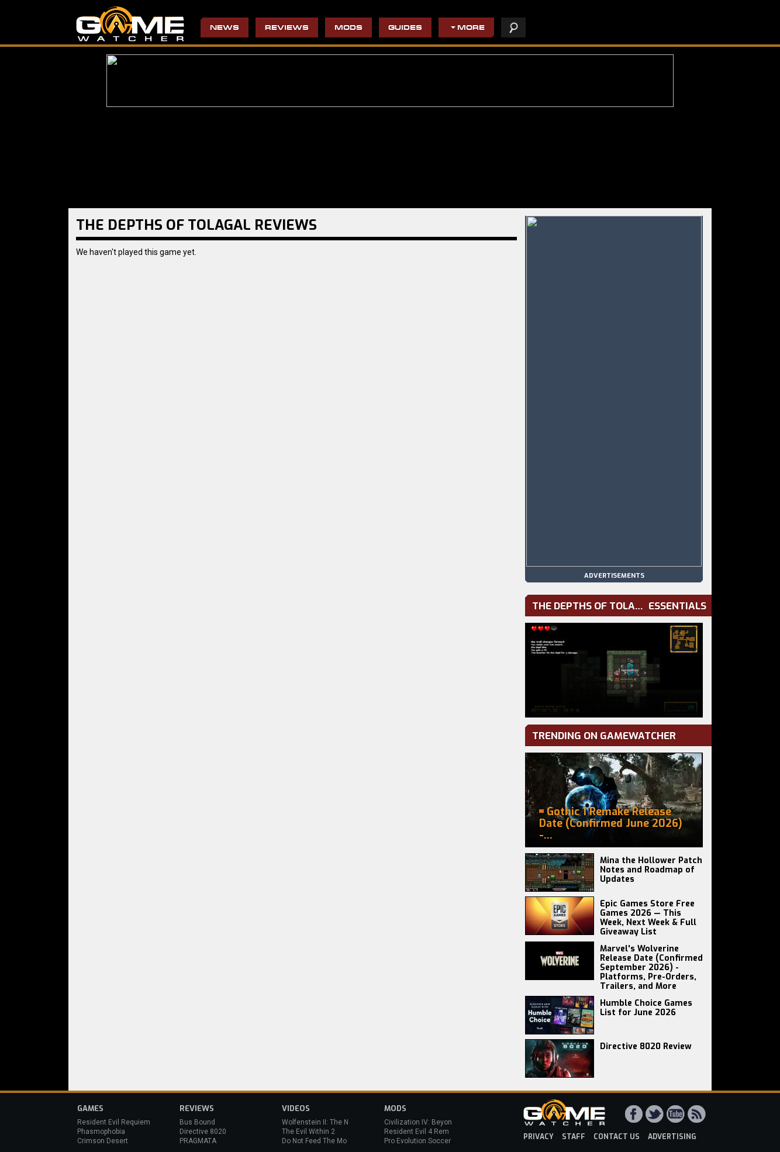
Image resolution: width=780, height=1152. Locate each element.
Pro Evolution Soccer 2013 (426, 1141)
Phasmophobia (101, 1131)
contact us (616, 1136)
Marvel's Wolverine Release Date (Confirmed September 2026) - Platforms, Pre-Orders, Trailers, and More (651, 967)
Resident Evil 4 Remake (422, 1131)
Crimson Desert (102, 1141)
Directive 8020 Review (646, 1046)
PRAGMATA (198, 1141)
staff (573, 1136)
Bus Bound (197, 1122)
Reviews (287, 28)
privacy (538, 1136)
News (224, 28)
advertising (672, 1136)
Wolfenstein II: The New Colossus (336, 1122)
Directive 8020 (203, 1131)
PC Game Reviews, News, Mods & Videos (130, 24)
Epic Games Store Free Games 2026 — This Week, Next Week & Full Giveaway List (648, 917)
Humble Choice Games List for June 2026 (646, 1008)
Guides (405, 28)
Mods (348, 28)
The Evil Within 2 (308, 1131)
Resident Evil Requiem (113, 1122)
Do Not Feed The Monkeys (324, 1141)
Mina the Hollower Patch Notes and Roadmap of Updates (651, 870)
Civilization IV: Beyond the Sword (437, 1122)
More (471, 28)
